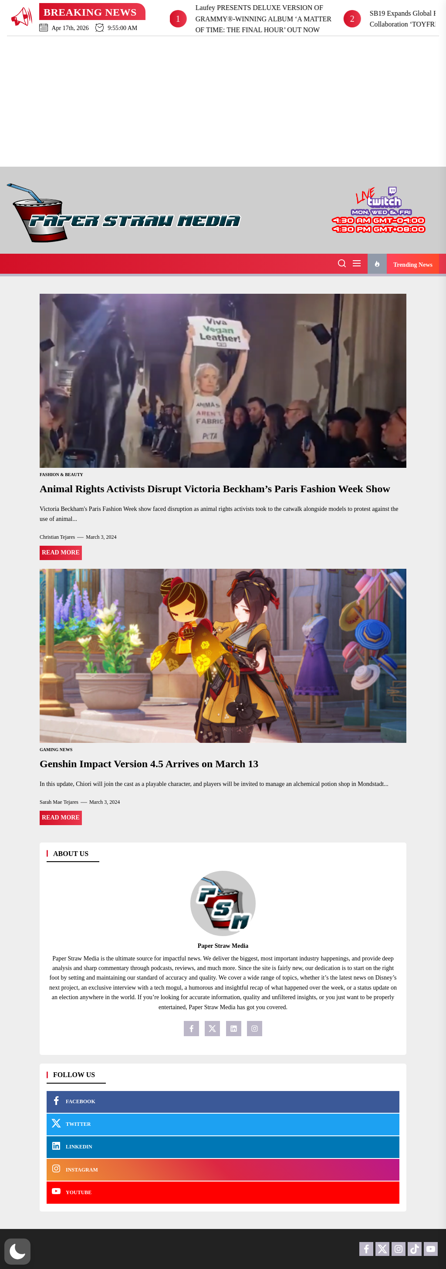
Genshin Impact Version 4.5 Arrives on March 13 (149, 763)
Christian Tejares (57, 537)
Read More (61, 552)
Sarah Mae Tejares (59, 802)
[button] (17, 1252)
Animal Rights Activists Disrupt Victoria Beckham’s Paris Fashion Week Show (215, 488)
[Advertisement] (223, 101)
